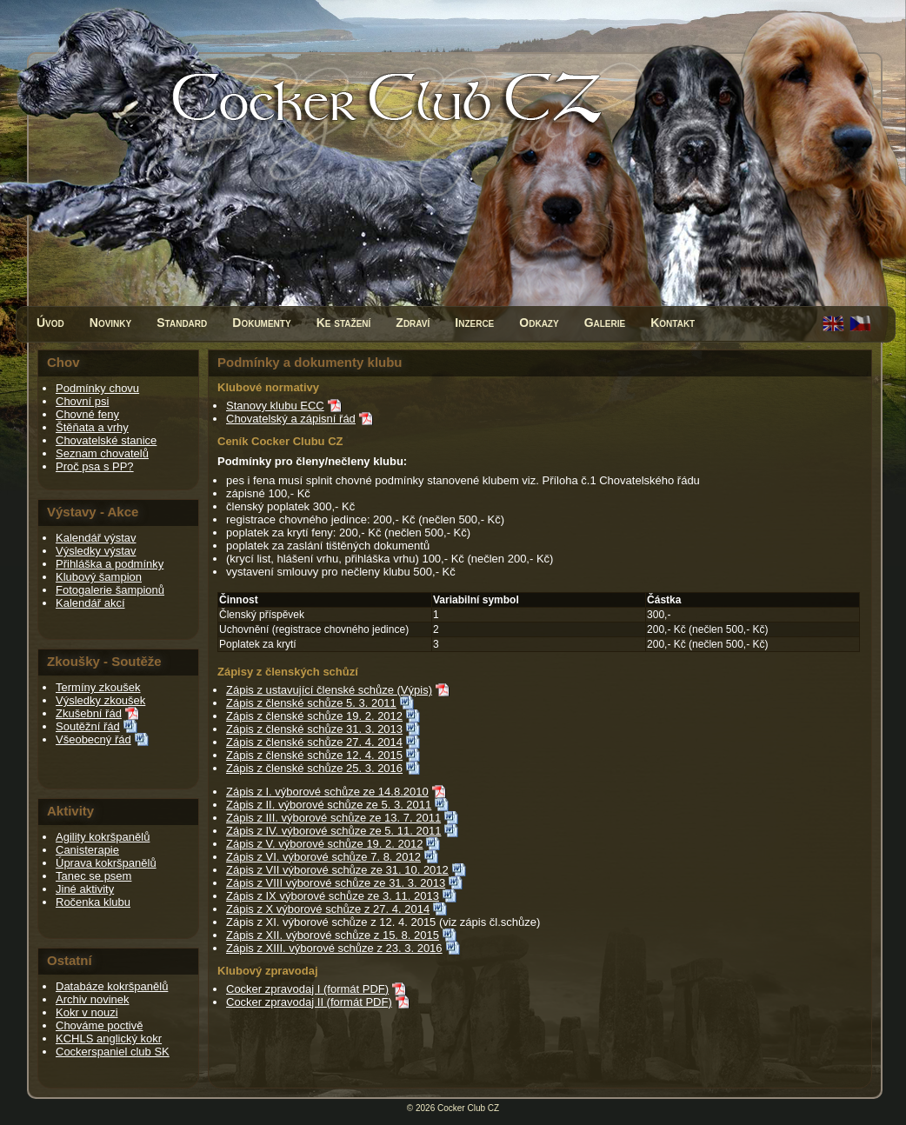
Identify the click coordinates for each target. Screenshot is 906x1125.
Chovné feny (87, 414)
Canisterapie (87, 849)
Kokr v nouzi (87, 1012)
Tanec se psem (93, 875)
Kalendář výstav (96, 537)
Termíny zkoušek (98, 687)
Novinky (110, 323)
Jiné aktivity (85, 888)
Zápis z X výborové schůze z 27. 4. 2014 (328, 908)
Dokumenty (261, 323)
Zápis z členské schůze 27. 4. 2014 (314, 742)
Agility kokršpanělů (103, 836)
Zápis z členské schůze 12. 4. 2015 (314, 755)
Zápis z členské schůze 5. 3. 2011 (311, 702)
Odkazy (538, 323)
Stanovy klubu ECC (275, 405)
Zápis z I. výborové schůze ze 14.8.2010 (327, 791)
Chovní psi (82, 401)
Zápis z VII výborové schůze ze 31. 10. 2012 (337, 869)
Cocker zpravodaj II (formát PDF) (309, 1002)
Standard (182, 323)
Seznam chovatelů (102, 453)
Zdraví (413, 323)
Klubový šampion (99, 576)
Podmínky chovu (97, 388)
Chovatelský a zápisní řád (291, 418)
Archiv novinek (93, 999)
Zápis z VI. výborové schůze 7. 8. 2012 (323, 856)
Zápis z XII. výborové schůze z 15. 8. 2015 (332, 935)
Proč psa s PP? (95, 466)
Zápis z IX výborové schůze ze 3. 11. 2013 (332, 895)
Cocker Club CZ (468, 1108)
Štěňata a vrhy (92, 427)
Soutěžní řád (88, 726)
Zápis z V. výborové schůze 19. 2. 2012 (324, 843)
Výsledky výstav (96, 550)
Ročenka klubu (93, 902)
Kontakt (672, 323)
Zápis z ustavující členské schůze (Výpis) (329, 689)
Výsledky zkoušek (100, 700)
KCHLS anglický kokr (109, 1038)
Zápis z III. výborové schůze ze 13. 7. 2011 (333, 817)
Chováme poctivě (99, 1025)
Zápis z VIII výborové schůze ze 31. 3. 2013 (335, 882)
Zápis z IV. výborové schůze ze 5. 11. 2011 (333, 830)
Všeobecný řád (93, 739)
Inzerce (474, 323)
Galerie (605, 323)
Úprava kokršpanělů (106, 862)
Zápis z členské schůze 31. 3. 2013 (314, 729)
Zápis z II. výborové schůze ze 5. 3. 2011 (328, 804)
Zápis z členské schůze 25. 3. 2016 (314, 768)
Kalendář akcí (90, 602)
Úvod (50, 323)
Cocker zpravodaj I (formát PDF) (307, 988)
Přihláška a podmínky (109, 563)
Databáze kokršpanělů (112, 986)
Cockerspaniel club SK (113, 1051)
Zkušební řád (89, 713)
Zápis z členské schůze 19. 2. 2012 (314, 715)
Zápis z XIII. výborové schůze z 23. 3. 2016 (334, 948)
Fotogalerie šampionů (110, 589)
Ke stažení (343, 323)
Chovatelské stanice (106, 440)
